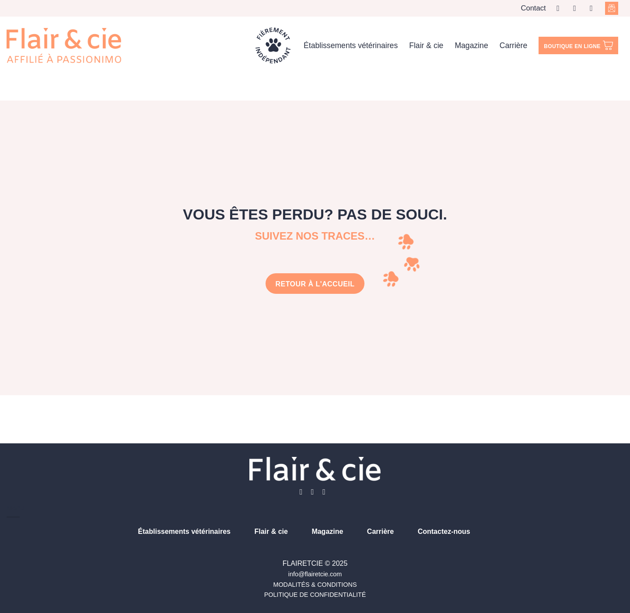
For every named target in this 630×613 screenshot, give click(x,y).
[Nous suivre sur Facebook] (560, 8)
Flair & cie (426, 45)
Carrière (514, 45)
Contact (533, 8)
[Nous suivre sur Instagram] (577, 8)
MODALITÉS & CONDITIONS (315, 584)
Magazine (471, 45)
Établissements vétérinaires (351, 45)
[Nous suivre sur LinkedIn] (594, 8)
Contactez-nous (444, 531)
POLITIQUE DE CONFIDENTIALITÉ (315, 594)
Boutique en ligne (578, 45)
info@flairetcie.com (315, 574)
